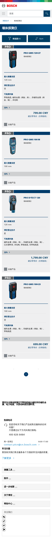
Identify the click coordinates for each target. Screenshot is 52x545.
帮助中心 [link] (8, 503)
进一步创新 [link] (9, 486)
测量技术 (6, 21)
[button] (4, 518)
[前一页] (14, 369)
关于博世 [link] (8, 495)
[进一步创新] (16, 487)
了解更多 (7, 458)
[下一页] (38, 369)
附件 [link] (6, 478)
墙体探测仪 (18, 21)
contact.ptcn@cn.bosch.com (20, 444)
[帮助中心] (14, 504)
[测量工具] (14, 470)
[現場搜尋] (47, 13)
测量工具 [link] (8, 469)
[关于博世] (14, 495)
